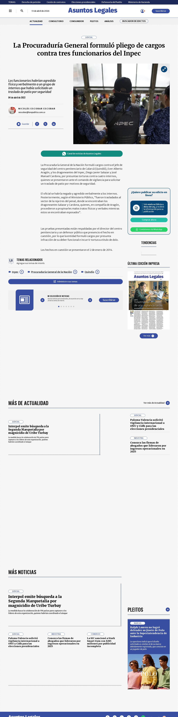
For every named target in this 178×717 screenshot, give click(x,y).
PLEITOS (94, 21)
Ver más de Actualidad (157, 403)
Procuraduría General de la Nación (51, 271)
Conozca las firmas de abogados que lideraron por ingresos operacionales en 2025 (148, 447)
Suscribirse (161, 11)
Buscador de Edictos (134, 21)
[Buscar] (22, 11)
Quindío (89, 271)
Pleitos (135, 525)
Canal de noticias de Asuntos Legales (81, 154)
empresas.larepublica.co (73, 706)
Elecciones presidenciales (83, 2)
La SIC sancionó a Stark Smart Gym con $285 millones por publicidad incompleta (101, 558)
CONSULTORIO (56, 21)
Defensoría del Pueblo (112, 2)
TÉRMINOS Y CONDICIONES (72, 682)
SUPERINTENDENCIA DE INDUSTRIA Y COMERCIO (101, 690)
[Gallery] (66, 298)
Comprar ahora (149, 219)
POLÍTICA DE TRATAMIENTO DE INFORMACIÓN (103, 682)
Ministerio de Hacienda (139, 2)
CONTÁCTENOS (66, 670)
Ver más (148, 336)
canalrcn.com (137, 706)
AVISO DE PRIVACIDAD (100, 676)
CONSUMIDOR (77, 21)
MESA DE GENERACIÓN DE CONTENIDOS (101, 670)
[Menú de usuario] (142, 11)
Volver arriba (157, 634)
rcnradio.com (159, 706)
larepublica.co (19, 706)
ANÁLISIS (108, 21)
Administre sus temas (65, 281)
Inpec (15, 271)
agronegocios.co (43, 706)
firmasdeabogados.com (108, 706)
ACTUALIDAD (36, 21)
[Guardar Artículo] (23, 124)
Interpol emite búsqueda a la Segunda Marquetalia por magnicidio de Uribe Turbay (28, 430)
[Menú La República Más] (10, 11)
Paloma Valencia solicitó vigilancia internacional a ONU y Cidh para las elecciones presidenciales (147, 424)
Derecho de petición (31, 2)
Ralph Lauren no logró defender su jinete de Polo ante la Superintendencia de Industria (148, 548)
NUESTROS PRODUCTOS (70, 676)
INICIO (11, 669)
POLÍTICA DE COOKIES (69, 690)
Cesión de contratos (56, 2)
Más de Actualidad (28, 402)
